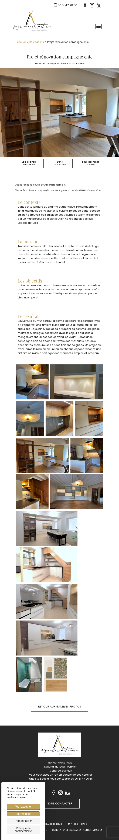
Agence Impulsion (93, 829)
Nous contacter (59, 803)
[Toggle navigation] (98, 26)
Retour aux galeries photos (59, 707)
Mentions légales (77, 823)
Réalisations (36, 42)
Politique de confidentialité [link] (23, 829)
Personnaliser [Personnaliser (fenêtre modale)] (23, 820)
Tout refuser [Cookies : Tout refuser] (23, 813)
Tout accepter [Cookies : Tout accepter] (23, 806)
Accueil (21, 42)
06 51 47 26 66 (65, 5)
